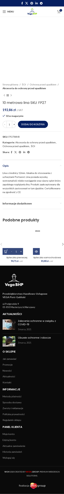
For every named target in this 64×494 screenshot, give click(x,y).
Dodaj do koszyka (33, 124)
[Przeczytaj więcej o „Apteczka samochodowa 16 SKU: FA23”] (36, 251)
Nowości (7, 370)
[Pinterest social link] (31, 3)
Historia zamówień (12, 451)
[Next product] (11, 95)
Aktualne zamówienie (14, 445)
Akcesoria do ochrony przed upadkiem (24, 88)
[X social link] (26, 3)
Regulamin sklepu (12, 419)
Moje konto (9, 434)
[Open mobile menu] (8, 11)
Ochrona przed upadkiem (43, 84)
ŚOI (24, 84)
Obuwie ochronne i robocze (34, 337)
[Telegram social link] (41, 3)
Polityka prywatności (14, 414)
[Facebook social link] (22, 3)
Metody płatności (12, 396)
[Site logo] (32, 11)
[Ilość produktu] (9, 124)
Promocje (8, 364)
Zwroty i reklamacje (13, 408)
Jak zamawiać (10, 358)
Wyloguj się (9, 457)
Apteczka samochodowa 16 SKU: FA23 (47, 259)
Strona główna (10, 84)
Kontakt (7, 382)
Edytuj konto (9, 439)
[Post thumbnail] (9, 325)
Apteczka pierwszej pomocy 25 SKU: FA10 (17, 259)
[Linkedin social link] (36, 3)
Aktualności (9, 376)
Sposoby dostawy (12, 402)
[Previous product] (4, 95)
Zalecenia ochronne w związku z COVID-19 (37, 322)
